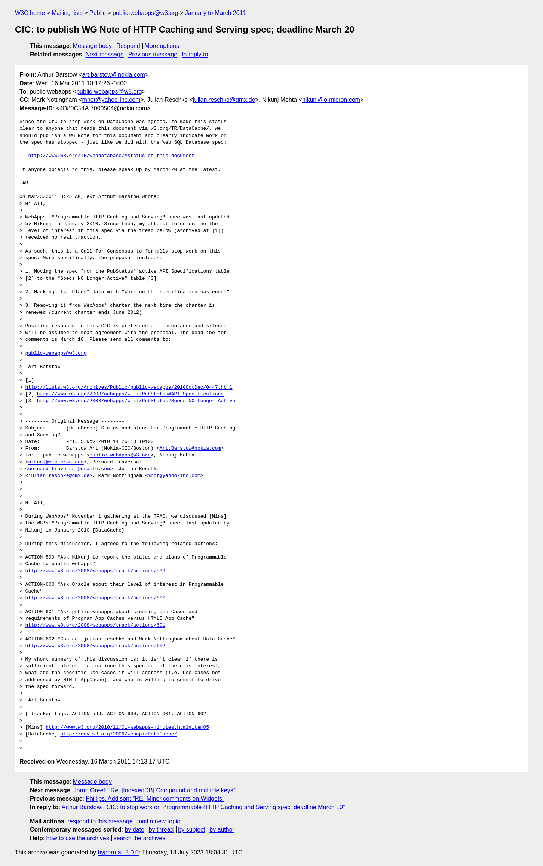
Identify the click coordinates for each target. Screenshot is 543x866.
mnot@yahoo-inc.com (111, 100)
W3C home (30, 13)
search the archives (140, 838)
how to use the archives (77, 838)
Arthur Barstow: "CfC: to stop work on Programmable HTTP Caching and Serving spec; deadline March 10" (203, 807)
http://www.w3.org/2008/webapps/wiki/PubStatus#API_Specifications (130, 394)
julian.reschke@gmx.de (224, 100)
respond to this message (99, 821)
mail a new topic (158, 821)
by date (134, 829)
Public (97, 13)
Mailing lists (67, 13)
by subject (191, 829)
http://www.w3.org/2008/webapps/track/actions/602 (95, 646)
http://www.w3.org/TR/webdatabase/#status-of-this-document (111, 156)
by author (221, 829)
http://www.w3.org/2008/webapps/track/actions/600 (95, 598)
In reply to (195, 54)
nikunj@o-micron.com (331, 100)
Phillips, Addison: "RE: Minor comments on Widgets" (155, 798)
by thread (161, 829)
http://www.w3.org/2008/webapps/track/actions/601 (95, 625)
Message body (92, 46)
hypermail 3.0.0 (118, 852)
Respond (128, 46)
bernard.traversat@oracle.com (69, 469)
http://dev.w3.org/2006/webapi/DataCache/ (118, 734)
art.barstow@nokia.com (113, 74)
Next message (105, 54)
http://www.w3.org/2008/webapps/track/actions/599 (95, 571)
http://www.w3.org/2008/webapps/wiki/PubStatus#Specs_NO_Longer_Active (136, 401)
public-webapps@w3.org (145, 13)
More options (162, 46)
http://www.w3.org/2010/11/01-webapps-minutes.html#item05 (127, 727)
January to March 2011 (215, 13)
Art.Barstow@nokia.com (190, 448)
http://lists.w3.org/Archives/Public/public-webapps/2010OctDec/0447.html (129, 387)
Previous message (153, 54)
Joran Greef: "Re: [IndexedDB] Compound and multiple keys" (155, 790)
